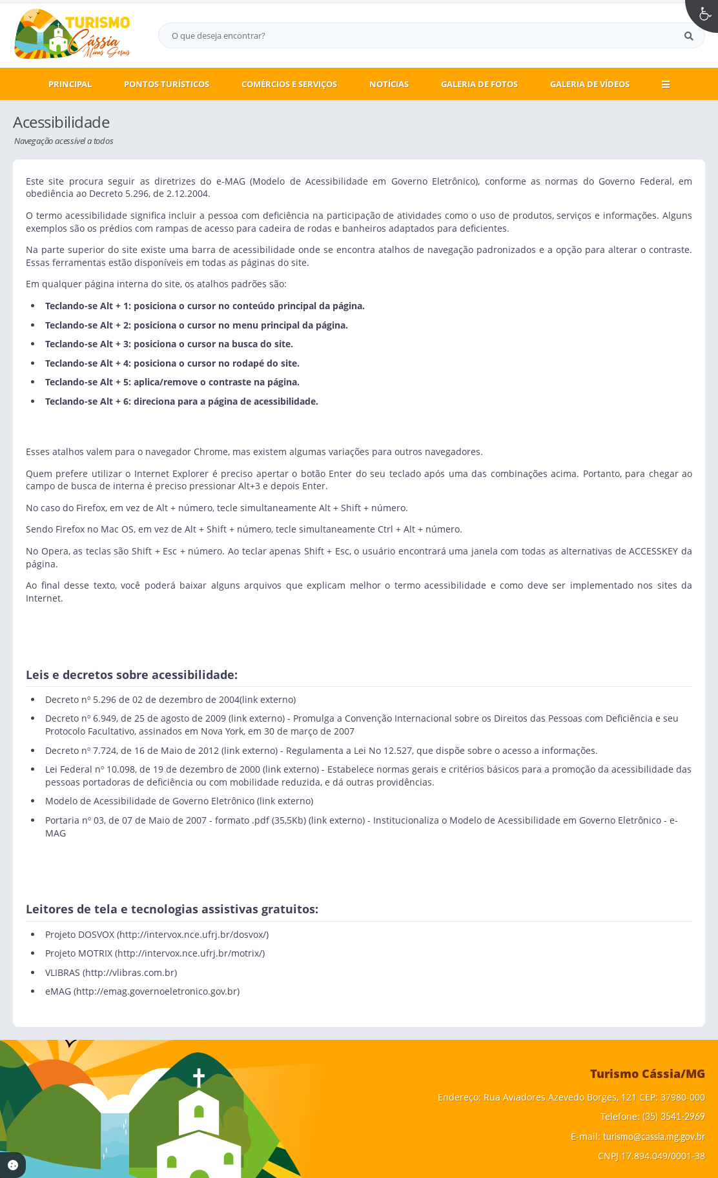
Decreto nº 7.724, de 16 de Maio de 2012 (132, 750)
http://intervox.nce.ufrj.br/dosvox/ (192, 934)
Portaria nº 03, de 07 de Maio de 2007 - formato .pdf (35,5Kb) (175, 820)
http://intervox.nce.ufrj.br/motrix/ (190, 953)
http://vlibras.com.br (129, 972)
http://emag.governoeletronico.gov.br (156, 991)
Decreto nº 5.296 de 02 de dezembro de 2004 (142, 699)
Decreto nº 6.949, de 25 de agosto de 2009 (135, 718)
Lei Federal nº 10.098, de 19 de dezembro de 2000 (152, 769)
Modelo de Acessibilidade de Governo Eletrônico (149, 801)
